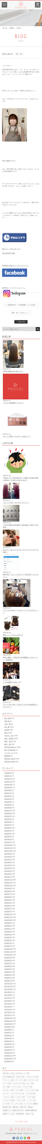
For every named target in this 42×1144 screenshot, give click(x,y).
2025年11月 (8, 782)
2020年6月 (8, 897)
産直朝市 (7, 756)
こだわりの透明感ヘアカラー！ (13, 403)
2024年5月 (8, 796)
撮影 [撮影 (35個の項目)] (15, 1107)
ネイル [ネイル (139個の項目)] (19, 1090)
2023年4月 (8, 819)
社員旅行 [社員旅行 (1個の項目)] (6, 1110)
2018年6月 (8, 966)
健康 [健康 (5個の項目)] (35, 1104)
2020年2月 (8, 908)
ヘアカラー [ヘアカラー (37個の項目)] (20, 1097)
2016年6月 (8, 1035)
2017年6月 (8, 1001)
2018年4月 (8, 972)
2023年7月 (8, 810)
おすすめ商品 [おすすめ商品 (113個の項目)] (8, 1077)
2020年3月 (8, 906)
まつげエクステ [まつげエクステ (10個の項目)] (32, 1077)
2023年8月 (8, 807)
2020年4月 (8, 903)
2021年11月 (8, 848)
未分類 (6, 730)
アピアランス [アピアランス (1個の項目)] (33, 1080)
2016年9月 (8, 1027)
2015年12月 (8, 1053)
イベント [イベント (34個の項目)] (7, 1083)
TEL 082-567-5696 (8, 253)
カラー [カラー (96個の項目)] (6, 1087)
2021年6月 (8, 862)
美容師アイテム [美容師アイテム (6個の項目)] (8, 1114)
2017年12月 (8, 983)
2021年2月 (8, 874)
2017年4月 (8, 1006)
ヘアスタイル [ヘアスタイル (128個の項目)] (8, 1100)
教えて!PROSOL (10, 750)
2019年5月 (8, 934)
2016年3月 (8, 1044)
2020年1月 (8, 911)
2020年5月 (8, 900)
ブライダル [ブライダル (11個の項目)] (30, 1093)
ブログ (18, 28)
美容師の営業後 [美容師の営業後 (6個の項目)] (31, 1110)
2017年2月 (8, 1012)
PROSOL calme (9, 759)
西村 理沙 (8, 741)
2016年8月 (8, 1030)
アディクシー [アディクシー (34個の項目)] (21, 1080)
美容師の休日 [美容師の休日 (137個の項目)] (17, 1110)
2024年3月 (8, 802)
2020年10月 (8, 885)
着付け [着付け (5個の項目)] (23, 1107)
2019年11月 (8, 917)
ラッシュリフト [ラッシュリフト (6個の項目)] (16, 1104)
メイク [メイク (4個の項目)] (6, 1104)
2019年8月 (8, 926)
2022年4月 (8, 833)
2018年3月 (8, 975)
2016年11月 (8, 1021)
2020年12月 (8, 880)
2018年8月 (8, 960)
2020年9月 (8, 888)
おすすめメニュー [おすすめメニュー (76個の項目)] (22, 1073)
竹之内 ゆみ (9, 735)
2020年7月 (8, 894)
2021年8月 (8, 857)
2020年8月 (8, 891)
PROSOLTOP (4, 4)
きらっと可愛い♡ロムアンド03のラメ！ (17, 436)
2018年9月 (8, 957)
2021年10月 (8, 851)
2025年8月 (8, 790)
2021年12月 (8, 845)
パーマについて (9, 753)
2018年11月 (8, 952)
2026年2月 (8, 773)
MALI (6, 733)
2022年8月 (8, 822)
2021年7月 (8, 859)
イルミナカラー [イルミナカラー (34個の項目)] (19, 1083)
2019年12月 (8, 914)
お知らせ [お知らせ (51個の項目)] (20, 1077)
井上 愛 (6, 727)
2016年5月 (8, 1038)
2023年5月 (8, 816)
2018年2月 (8, 978)
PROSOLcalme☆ (10, 747)
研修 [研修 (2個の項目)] (30, 1107)
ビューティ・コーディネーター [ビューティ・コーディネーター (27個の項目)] (13, 1093)
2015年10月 (8, 1058)
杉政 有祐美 (9, 738)
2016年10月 (8, 1024)
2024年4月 (8, 799)
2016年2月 (8, 1047)
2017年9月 (8, 992)
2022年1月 (8, 842)
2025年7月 (8, 793)
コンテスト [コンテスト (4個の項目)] (16, 1087)
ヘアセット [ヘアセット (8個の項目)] (20, 1100)
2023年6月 (8, 813)
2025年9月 (8, 787)
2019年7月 (8, 929)
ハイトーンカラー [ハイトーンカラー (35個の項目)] (31, 1090)
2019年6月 (8, 931)
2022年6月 (8, 828)
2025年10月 (8, 784)
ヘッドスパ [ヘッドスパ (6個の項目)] (31, 1100)
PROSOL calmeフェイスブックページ (15, 265)
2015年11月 (8, 1055)
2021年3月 (8, 871)
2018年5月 (8, 969)
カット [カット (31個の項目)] (30, 1083)
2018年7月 (8, 963)
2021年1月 (8, 877)
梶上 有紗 (7, 718)
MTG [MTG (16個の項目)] (5, 1073)
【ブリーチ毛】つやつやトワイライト (16, 502)
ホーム (5, 28)
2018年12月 (8, 949)
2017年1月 (8, 1015)
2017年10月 (8, 989)
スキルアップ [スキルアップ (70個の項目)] (8, 1090)
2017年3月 (8, 1009)
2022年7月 (8, 825)
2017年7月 (8, 998)
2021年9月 (8, 854)
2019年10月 (8, 920)
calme (12, 28)
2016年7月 (8, 1032)
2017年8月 (8, 995)
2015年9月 (8, 1061)
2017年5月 (8, 1004)
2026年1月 (8, 776)
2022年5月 (8, 831)
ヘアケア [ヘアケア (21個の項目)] (31, 1097)
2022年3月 (8, 836)
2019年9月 (8, 923)
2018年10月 (8, 955)
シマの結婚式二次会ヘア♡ (12, 682)
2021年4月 (8, 868)
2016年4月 (8, 1041)
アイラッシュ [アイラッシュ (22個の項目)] (8, 1080)
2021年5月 (8, 865)
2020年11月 (8, 882)
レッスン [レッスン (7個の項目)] (27, 1104)
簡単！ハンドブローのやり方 (13, 635)
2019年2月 (8, 943)
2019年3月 (8, 940)
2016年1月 (8, 1050)
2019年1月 (8, 946)
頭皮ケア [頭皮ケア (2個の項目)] (29, 1114)
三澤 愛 (7, 724)
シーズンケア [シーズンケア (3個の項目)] (27, 1087)
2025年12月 (8, 779)
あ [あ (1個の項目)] (12, 1073)
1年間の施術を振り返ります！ (13, 371)
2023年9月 (8, 805)
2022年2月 (8, 839)
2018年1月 (8, 981)
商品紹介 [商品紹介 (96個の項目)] (7, 1107)
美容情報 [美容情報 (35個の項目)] (20, 1114)
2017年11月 (8, 986)
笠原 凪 (6, 721)
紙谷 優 (7, 744)
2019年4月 (8, 937)
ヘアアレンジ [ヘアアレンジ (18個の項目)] (8, 1097)
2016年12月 (8, 1018)
